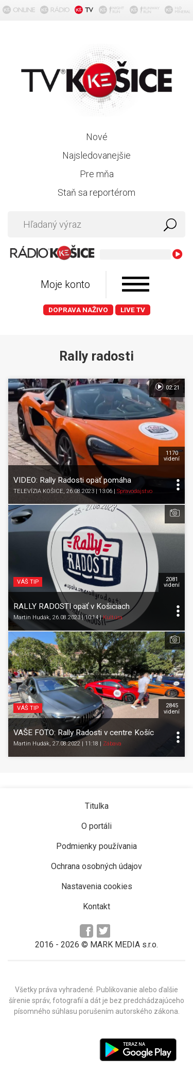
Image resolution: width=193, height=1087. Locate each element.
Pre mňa (97, 173)
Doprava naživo (78, 310)
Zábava (112, 743)
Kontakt (96, 906)
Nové (97, 136)
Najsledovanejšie (96, 155)
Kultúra (112, 617)
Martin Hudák (31, 617)
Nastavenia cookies (96, 886)
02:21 (167, 387)
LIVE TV (132, 310)
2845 (172, 708)
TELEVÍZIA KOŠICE (38, 491)
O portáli (96, 826)
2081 (172, 582)
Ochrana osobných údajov (96, 866)
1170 (172, 456)
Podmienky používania (96, 846)
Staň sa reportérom (96, 192)
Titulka (97, 806)
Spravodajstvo (134, 491)
